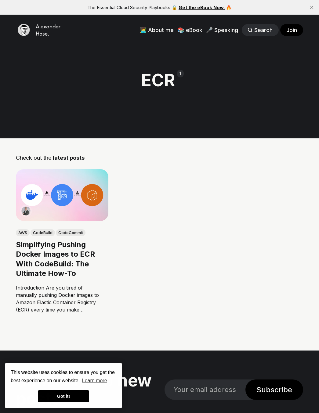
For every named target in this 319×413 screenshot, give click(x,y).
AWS (22, 232)
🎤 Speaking (222, 30)
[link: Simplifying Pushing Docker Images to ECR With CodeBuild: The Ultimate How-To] (62, 219)
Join (291, 30)
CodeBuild (43, 232)
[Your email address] (205, 389)
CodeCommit (70, 232)
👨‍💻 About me (157, 30)
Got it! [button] (63, 396)
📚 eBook (190, 30)
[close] (312, 7)
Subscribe (274, 389)
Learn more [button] (94, 380)
